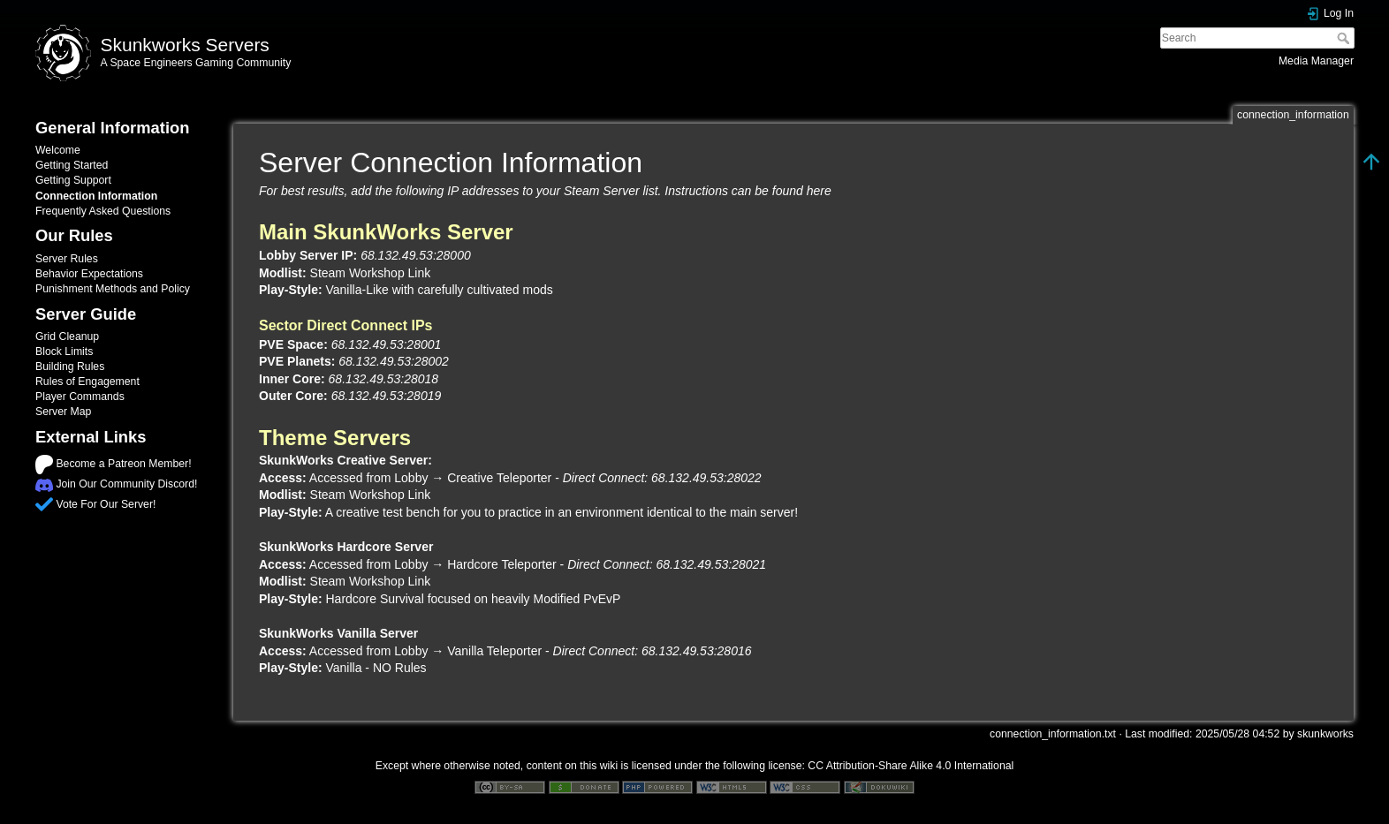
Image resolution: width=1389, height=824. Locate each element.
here (819, 191)
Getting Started (71, 165)
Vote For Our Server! (106, 504)
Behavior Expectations (89, 274)
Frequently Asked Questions (103, 211)
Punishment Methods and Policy (112, 289)
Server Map (63, 411)
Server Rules (66, 259)
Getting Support (73, 180)
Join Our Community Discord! (126, 484)
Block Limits (64, 351)
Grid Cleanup (67, 336)
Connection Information (96, 196)
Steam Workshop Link (370, 273)
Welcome (57, 150)
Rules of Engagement (87, 381)
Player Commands (80, 396)
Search (1345, 38)
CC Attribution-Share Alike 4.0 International (910, 766)
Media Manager (1316, 61)
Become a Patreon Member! (123, 463)
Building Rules (69, 366)
